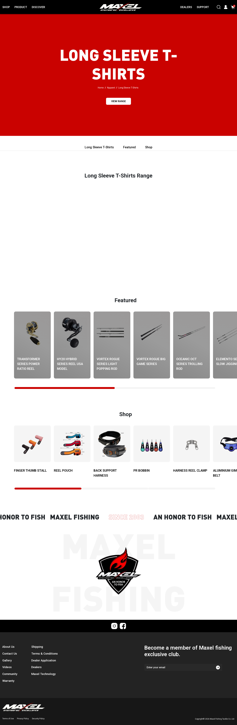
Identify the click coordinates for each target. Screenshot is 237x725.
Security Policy (38, 719)
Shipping (37, 647)
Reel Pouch (63, 470)
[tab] (64, 388)
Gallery (7, 660)
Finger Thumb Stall (30, 470)
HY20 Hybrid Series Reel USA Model (70, 364)
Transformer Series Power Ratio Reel (28, 364)
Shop (148, 147)
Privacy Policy (23, 719)
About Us (8, 647)
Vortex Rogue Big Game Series (151, 361)
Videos (7, 667)
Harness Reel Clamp (190, 470)
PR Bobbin (141, 470)
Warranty (8, 681)
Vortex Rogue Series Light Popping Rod (108, 364)
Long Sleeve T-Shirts (99, 147)
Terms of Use (8, 719)
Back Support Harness (105, 473)
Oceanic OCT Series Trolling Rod (189, 364)
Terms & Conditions (44, 653)
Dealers (36, 667)
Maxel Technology (43, 674)
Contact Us (9, 653)
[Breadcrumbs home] (101, 87)
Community (9, 674)
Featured (129, 147)
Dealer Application (43, 660)
